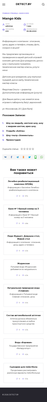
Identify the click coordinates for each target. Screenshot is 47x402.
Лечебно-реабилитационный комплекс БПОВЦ (23, 182)
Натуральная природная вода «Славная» (23, 289)
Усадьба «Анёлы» (15, 131)
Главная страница (10, 13)
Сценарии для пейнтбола (23, 367)
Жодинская (23, 263)
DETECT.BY (23, 4)
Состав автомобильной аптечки (23, 315)
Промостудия (13, 140)
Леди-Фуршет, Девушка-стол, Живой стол (23, 237)
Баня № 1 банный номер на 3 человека (23, 210)
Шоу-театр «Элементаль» (20, 135)
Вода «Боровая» (23, 342)
